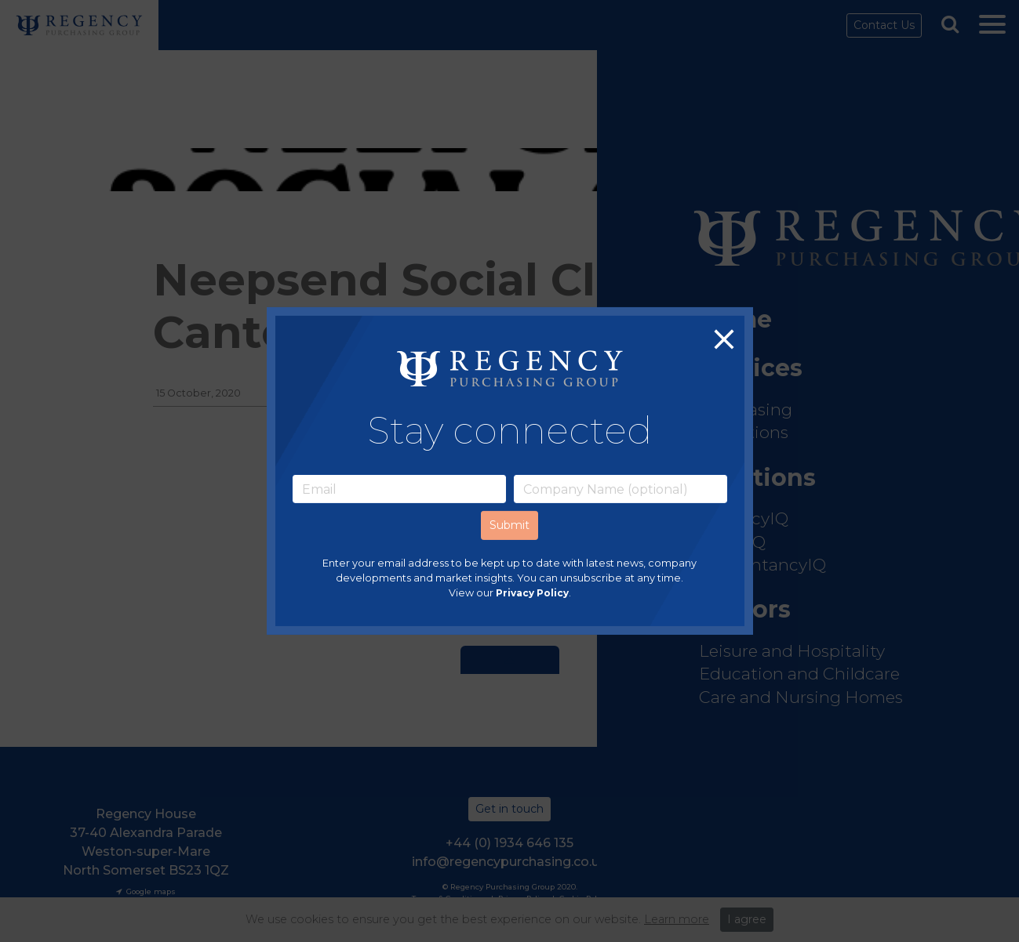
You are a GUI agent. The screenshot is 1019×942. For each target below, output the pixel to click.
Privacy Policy (532, 594)
